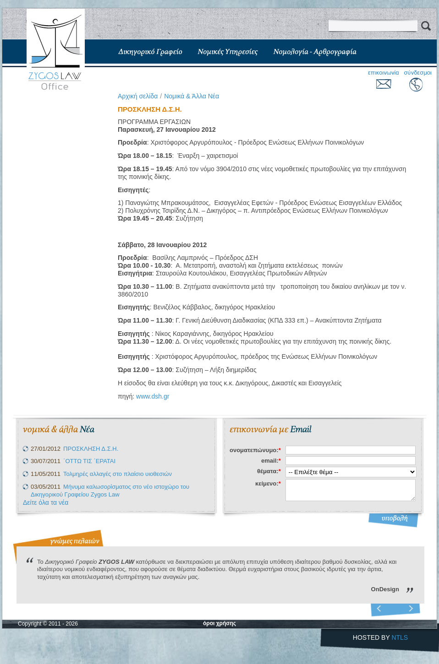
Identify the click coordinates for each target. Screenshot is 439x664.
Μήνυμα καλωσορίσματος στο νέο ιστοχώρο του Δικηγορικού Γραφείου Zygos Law (110, 490)
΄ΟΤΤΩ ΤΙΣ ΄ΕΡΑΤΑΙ (89, 461)
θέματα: (269, 471)
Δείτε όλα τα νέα (45, 502)
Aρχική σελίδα (138, 96)
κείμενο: (268, 483)
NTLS (399, 637)
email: (271, 460)
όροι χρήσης (219, 623)
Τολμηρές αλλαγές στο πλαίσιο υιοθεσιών (117, 473)
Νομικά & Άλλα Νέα (191, 96)
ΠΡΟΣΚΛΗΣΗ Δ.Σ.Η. (90, 448)
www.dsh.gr (152, 396)
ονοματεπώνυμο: (255, 450)
